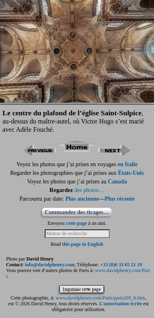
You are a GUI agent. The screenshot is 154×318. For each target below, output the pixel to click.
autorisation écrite (122, 304)
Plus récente (120, 199)
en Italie (127, 164)
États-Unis (131, 173)
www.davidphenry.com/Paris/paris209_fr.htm (100, 298)
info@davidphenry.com (49, 265)
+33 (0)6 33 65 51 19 (121, 265)
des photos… (89, 190)
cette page (76, 223)
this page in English (82, 244)
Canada (117, 181)
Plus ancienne (82, 199)
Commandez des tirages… (77, 212)
